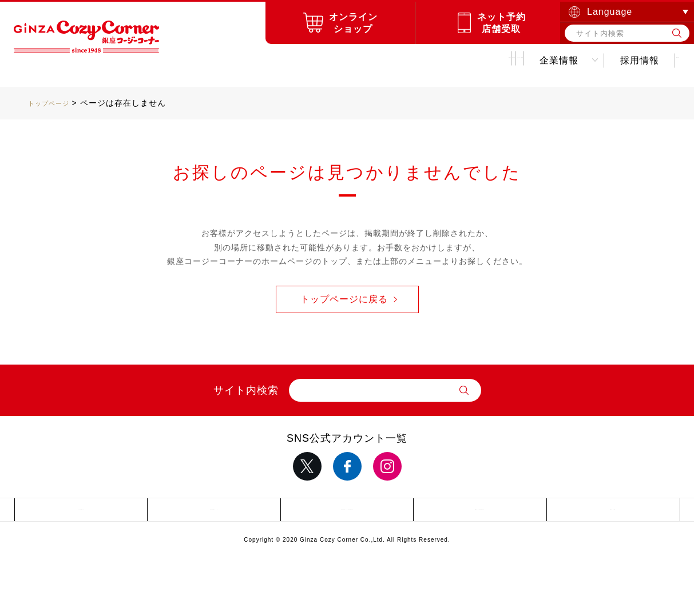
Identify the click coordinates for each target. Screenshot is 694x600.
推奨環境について (480, 512)
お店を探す (259, 60)
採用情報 (554, 60)
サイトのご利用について (347, 512)
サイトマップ (81, 512)
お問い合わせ (634, 60)
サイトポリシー (214, 512)
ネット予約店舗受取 (501, 23)
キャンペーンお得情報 (369, 60)
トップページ (54, 102)
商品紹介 (184, 60)
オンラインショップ (353, 23)
